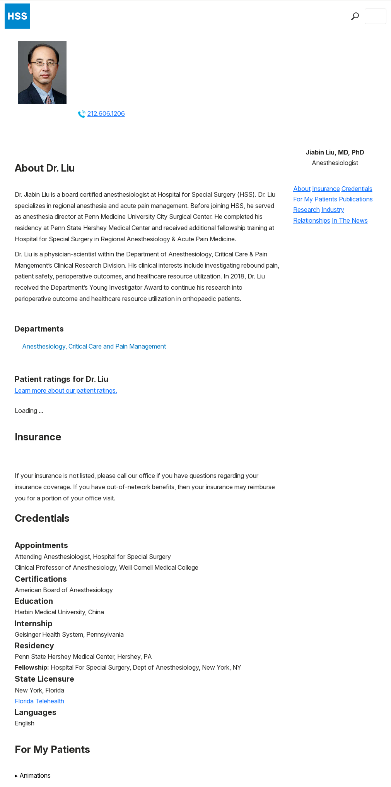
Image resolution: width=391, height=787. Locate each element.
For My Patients (315, 199)
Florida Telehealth (39, 701)
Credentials (356, 188)
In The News (350, 220)
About (302, 188)
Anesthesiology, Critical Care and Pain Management (94, 346)
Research (306, 209)
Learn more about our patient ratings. (66, 390)
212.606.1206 (106, 113)
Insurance (326, 188)
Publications (356, 199)
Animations (33, 775)
